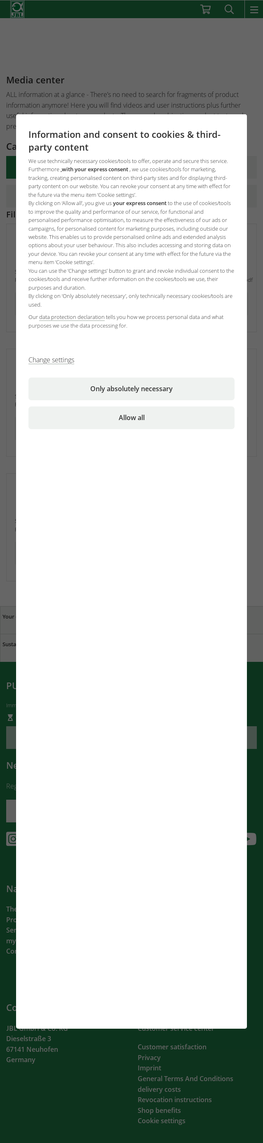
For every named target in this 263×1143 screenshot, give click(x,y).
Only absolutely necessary (131, 388)
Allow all (132, 417)
